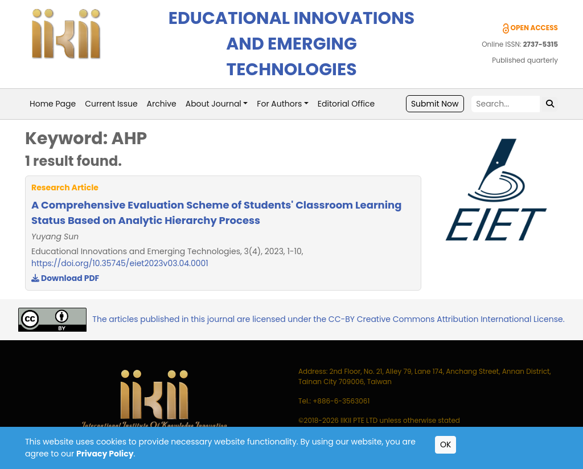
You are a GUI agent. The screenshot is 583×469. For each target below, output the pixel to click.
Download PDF (65, 278)
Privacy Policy (105, 453)
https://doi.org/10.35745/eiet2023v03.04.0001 (119, 263)
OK (445, 444)
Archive (161, 103)
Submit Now (435, 103)
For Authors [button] (279, 103)
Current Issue (111, 103)
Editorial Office (346, 103)
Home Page (53, 103)
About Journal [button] (213, 103)
